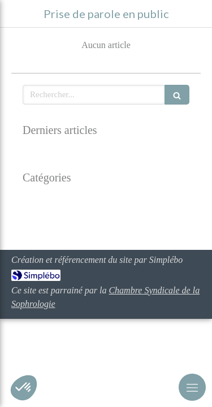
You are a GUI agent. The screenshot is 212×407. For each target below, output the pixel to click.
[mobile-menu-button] (192, 387)
